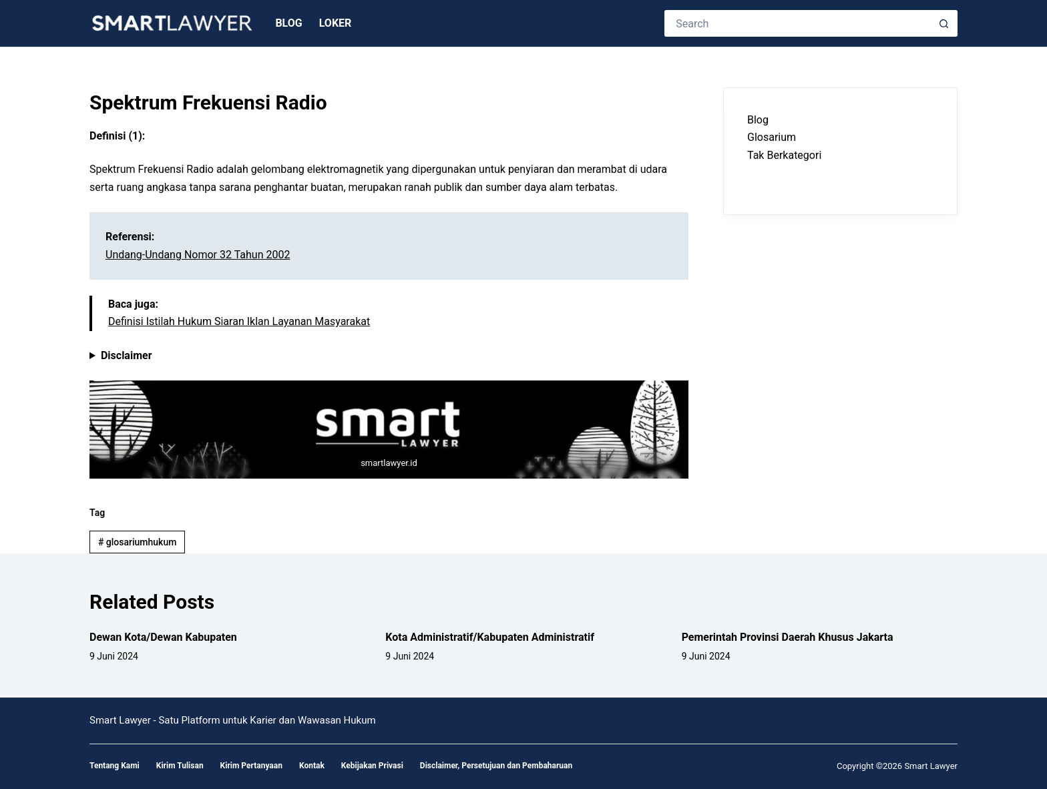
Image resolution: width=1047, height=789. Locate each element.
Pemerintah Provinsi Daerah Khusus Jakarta (787, 637)
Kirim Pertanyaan (251, 765)
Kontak (312, 765)
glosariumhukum (137, 542)
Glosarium (771, 137)
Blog (288, 23)
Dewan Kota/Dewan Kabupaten (163, 637)
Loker (335, 23)
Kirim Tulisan (180, 765)
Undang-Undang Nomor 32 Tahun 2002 (198, 254)
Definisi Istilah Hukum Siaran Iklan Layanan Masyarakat (239, 321)
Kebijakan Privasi (372, 765)
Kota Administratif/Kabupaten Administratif (489, 637)
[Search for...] (797, 23)
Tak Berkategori (784, 155)
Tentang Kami (114, 765)
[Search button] (944, 23)
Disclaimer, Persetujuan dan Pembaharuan (496, 765)
